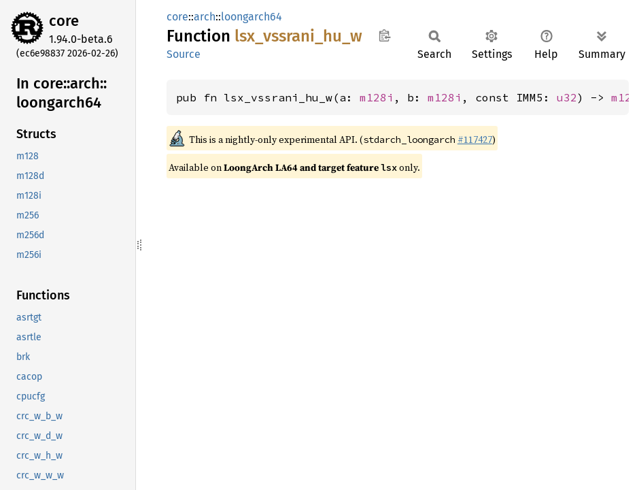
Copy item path (384, 35)
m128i (377, 97)
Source (184, 54)
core (64, 21)
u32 (567, 97)
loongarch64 (251, 16)
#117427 (474, 139)
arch (204, 16)
